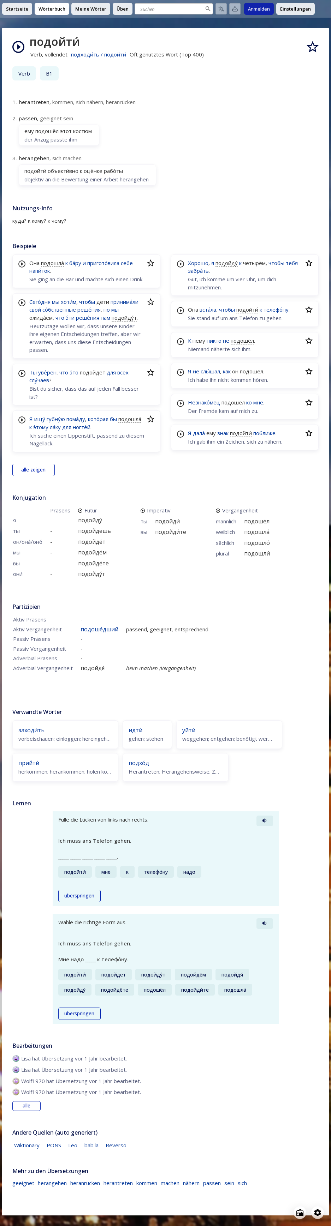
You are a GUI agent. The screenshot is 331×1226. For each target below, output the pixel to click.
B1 (49, 73)
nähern (191, 1182)
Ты (33, 372)
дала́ (199, 433)
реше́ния (89, 309)
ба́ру (75, 262)
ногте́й (81, 427)
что (59, 317)
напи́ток (39, 270)
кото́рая (98, 418)
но (107, 309)
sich (242, 1182)
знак (223, 433)
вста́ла (208, 309)
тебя (292, 262)
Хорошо (198, 262)
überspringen (79, 896)
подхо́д (139, 763)
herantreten (118, 1182)
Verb (24, 73)
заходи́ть (31, 730)
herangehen (52, 1182)
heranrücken (85, 1182)
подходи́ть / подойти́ (98, 54)
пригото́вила (103, 262)
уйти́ (188, 730)
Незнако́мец (204, 402)
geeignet (23, 1182)
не (226, 340)
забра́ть (198, 270)
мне (258, 402)
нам (105, 317)
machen (170, 1182)
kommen (146, 1182)
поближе (264, 433)
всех (123, 372)
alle (26, 1105)
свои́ (35, 309)
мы (55, 301)
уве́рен (47, 372)
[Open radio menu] (300, 1212)
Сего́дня (40, 301)
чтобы (87, 301)
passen (212, 1182)
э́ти (70, 317)
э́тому (40, 427)
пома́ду (75, 418)
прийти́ (28, 763)
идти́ (135, 730)
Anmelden (259, 9)
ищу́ (39, 418)
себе (127, 262)
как (227, 371)
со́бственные (59, 309)
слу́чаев (39, 380)
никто (214, 340)
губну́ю (56, 418)
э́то (74, 372)
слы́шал (210, 371)
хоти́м (68, 301)
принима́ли (124, 301)
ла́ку (55, 427)
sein (229, 1182)
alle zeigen (33, 470)
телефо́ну (276, 309)
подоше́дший (99, 629)
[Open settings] (317, 1212)
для (111, 372)
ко (249, 402)
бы (113, 418)
